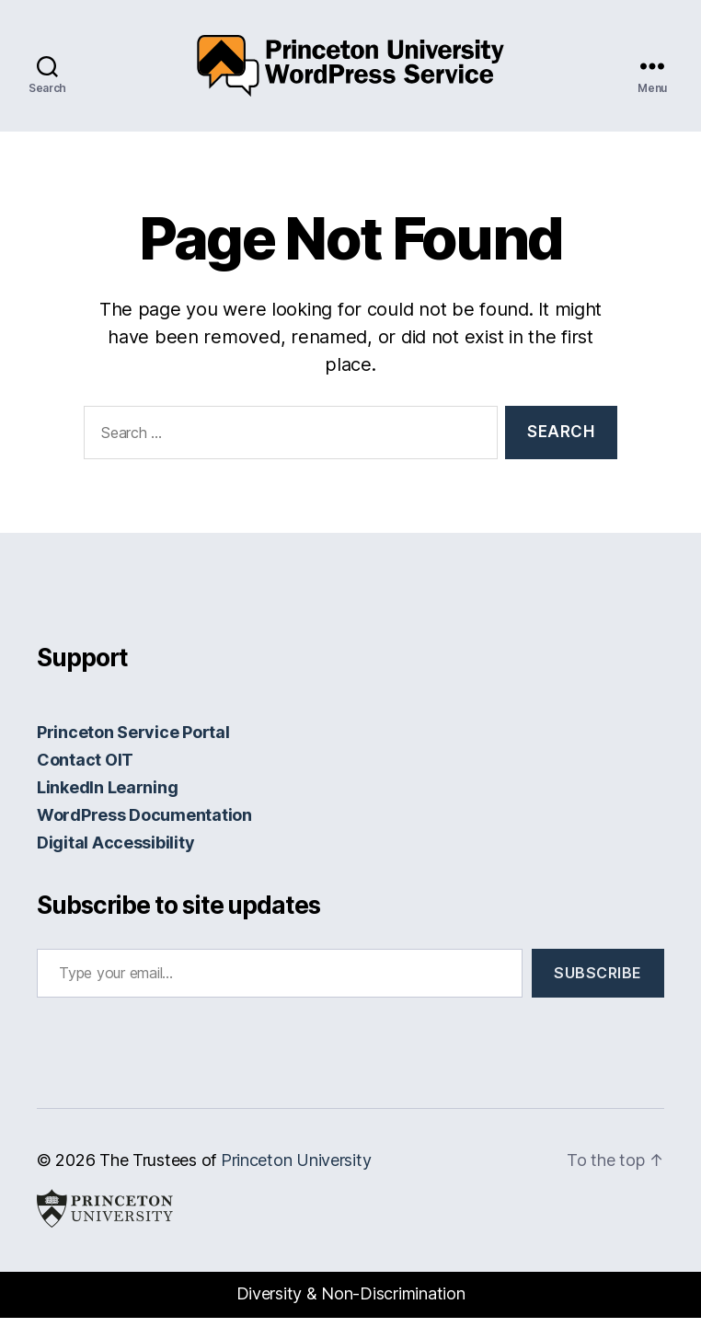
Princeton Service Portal (133, 753)
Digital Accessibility (115, 863)
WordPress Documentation (144, 836)
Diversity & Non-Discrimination (350, 1314)
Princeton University (296, 1181)
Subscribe (598, 994)
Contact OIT (85, 781)
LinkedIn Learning (107, 808)
